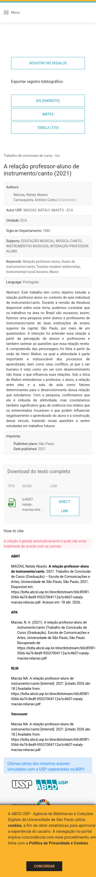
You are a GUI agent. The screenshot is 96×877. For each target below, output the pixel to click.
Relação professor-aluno (41, 261)
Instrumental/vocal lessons (27, 272)
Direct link (64, 506)
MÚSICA (62, 241)
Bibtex (48, 114)
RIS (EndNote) (48, 101)
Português (31, 282)
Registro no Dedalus (47, 63)
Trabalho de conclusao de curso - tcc (32, 156)
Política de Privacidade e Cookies (58, 843)
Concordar (44, 866)
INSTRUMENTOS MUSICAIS (27, 246)
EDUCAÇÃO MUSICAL (37, 241)
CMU (46, 231)
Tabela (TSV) (48, 128)
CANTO (75, 241)
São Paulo (46, 444)
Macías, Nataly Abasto (31, 195)
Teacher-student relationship (58, 267)
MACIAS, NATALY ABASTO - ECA (48, 210)
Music (54, 272)
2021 (42, 449)
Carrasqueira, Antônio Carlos (45, 200)
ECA (23, 220)
